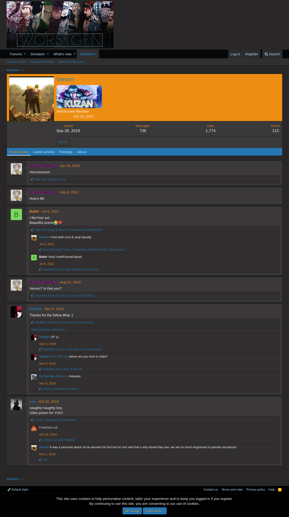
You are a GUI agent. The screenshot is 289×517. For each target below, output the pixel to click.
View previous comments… (49, 329)
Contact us (210, 489)
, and (69, 230)
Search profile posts (71, 61)
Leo (32, 401)
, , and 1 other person (84, 249)
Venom (44, 237)
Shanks (35, 309)
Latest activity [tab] (43, 152)
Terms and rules (232, 489)
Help (271, 489)
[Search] (272, 54)
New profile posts (42, 61)
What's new (63, 54)
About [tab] (81, 152)
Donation (38, 54)
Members (88, 54)
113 (275, 131)
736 (142, 131)
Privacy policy (255, 489)
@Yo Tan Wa (59, 356)
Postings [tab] (65, 152)
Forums (16, 54)
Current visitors (17, 61)
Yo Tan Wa (46, 376)
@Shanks (61, 376)
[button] (25, 54)
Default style (17, 489)
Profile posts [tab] (19, 152)
